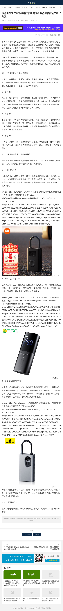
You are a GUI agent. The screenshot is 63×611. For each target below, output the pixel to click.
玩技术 (24, 7)
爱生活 (27, 20)
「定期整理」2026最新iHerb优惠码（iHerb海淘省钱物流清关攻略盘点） (12, 578)
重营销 (38, 7)
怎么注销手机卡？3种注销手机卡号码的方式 (50, 595)
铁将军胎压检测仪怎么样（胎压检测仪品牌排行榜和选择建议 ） (16, 548)
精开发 (31, 7)
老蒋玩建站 (31, 2)
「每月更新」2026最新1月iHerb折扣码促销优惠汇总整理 (31, 578)
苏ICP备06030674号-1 (32, 608)
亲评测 (17, 7)
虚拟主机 (52, 7)
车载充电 (37, 534)
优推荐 (11, 7)
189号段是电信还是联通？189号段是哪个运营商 (12, 595)
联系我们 (48, 608)
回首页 (4, 7)
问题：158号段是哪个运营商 (31, 595)
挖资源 (44, 7)
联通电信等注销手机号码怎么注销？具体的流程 (50, 577)
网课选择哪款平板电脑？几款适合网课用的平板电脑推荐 (46, 548)
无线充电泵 (27, 534)
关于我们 (42, 608)
